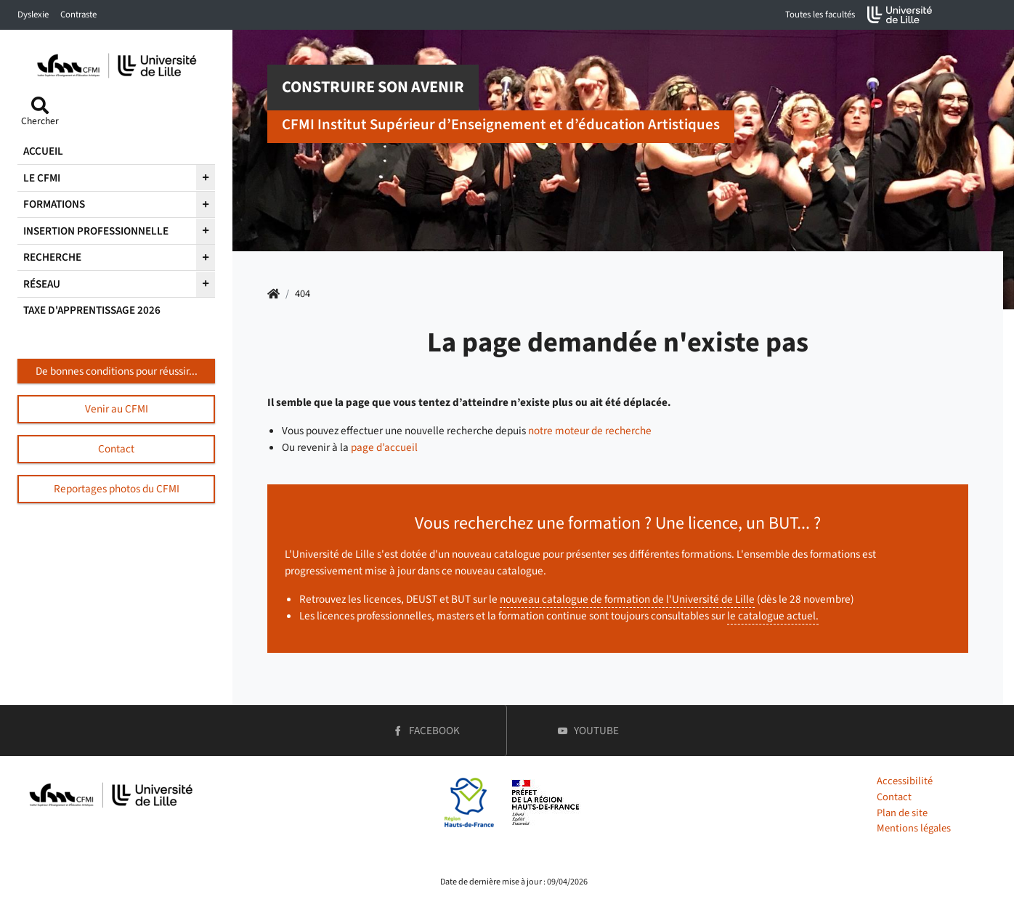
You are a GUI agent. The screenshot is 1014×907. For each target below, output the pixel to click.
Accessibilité (905, 781)
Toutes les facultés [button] (820, 14)
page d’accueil (384, 447)
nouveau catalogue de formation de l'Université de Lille (627, 599)
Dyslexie (33, 14)
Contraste (78, 14)
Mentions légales (914, 828)
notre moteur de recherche (590, 431)
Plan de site (902, 813)
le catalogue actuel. (773, 616)
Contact (894, 797)
